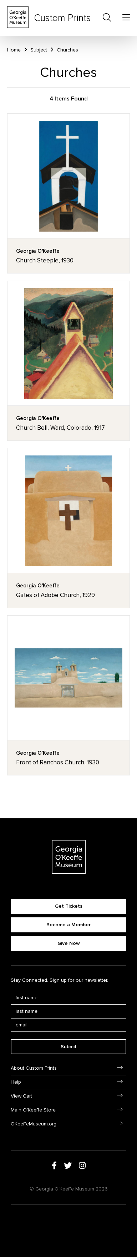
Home (14, 50)
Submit (69, 1047)
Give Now (68, 943)
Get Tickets (68, 906)
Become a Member (68, 925)
